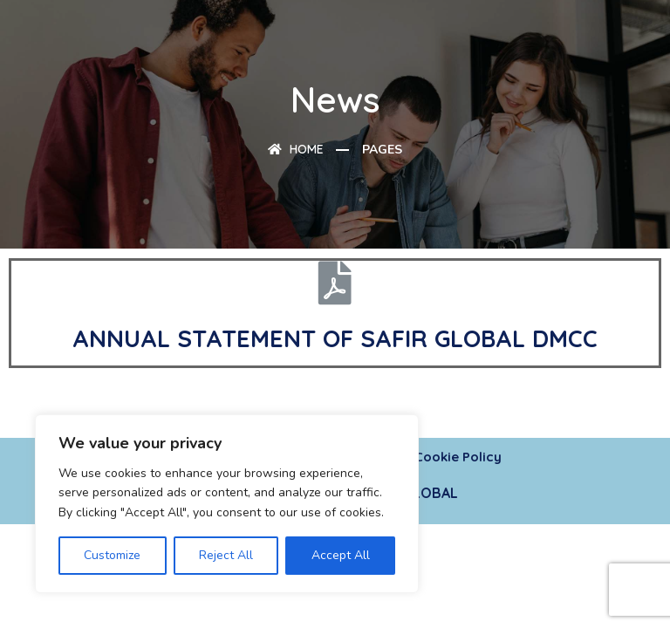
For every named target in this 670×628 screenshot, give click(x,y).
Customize (112, 555)
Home (296, 149)
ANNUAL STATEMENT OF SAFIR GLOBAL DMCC (335, 338)
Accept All (340, 555)
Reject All (226, 555)
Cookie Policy (458, 456)
